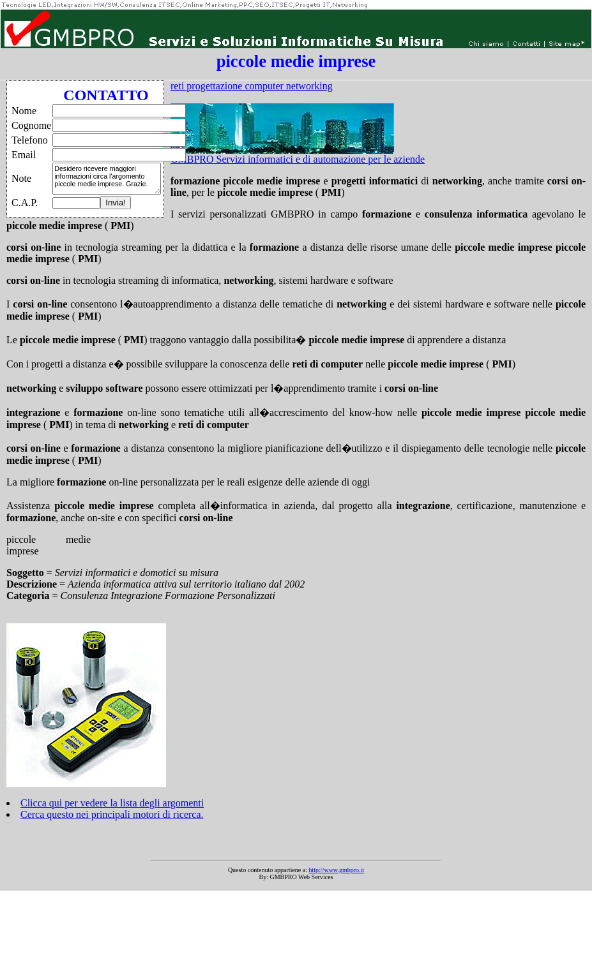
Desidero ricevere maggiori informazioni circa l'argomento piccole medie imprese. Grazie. (106, 179)
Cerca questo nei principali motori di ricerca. (112, 814)
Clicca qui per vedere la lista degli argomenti (112, 802)
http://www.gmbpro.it (337, 869)
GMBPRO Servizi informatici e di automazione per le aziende (298, 159)
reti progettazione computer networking (252, 85)
